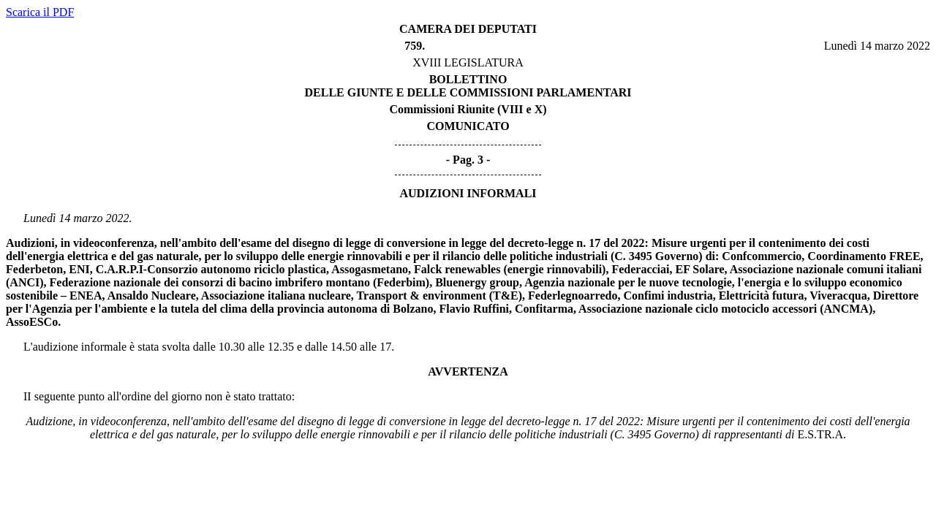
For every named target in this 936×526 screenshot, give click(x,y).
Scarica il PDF (40, 12)
